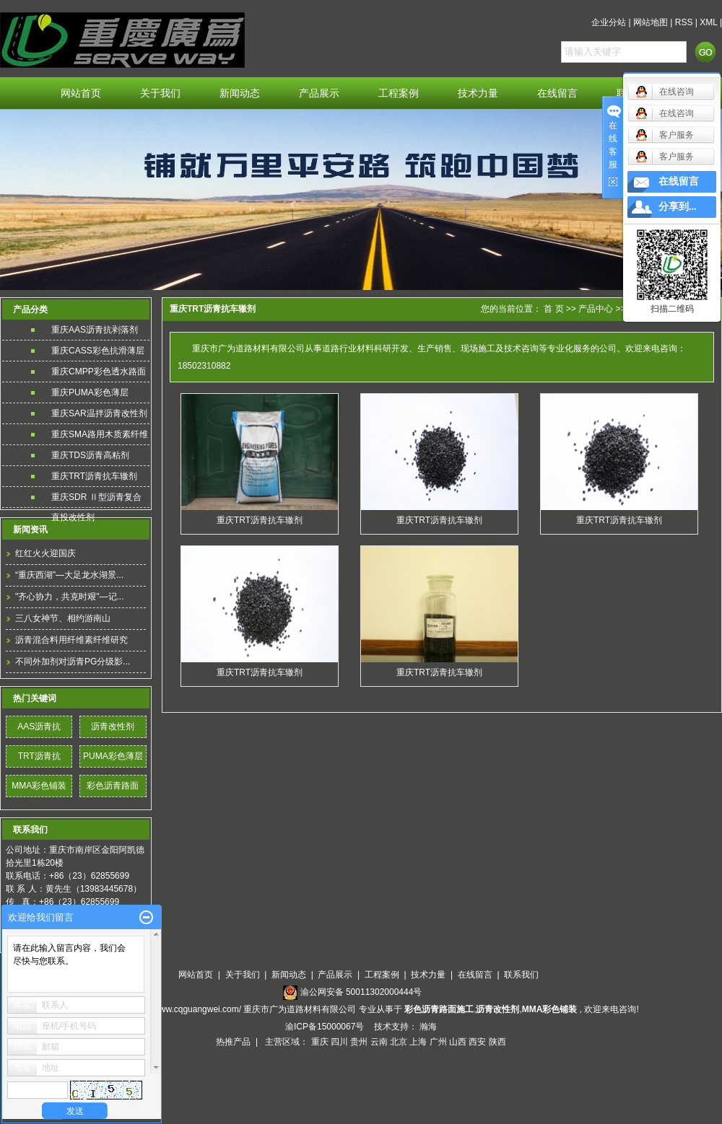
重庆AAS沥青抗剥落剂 (94, 330)
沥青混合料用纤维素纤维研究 (71, 640)
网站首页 (81, 93)
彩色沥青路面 (113, 786)
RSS (684, 22)
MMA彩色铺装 (39, 786)
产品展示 (319, 93)
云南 (379, 1042)
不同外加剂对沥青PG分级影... (72, 662)
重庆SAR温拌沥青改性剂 (99, 413)
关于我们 (160, 93)
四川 (339, 1042)
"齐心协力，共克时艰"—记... (69, 597)
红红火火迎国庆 (45, 553)
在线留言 (557, 93)
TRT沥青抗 (39, 756)
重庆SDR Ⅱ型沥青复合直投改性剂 (96, 499)
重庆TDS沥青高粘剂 (90, 455)
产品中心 (595, 309)
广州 (438, 1042)
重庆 (320, 1042)
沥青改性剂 (112, 726)
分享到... (677, 206)
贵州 (358, 1042)
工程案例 (398, 93)
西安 (477, 1042)
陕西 (497, 1042)
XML (708, 22)
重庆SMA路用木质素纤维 (99, 434)
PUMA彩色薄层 (113, 756)
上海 (418, 1042)
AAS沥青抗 (39, 726)
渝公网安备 (361, 992)
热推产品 (233, 1042)
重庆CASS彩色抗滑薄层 (97, 351)
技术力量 (478, 93)
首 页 (553, 309)
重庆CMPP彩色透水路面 (98, 371)
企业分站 (608, 22)
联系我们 (521, 975)
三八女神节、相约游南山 (62, 618)
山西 (457, 1042)
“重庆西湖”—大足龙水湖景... (69, 575)
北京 (398, 1042)
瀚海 (428, 1027)
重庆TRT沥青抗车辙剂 (94, 476)
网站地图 (650, 22)
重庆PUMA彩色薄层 (90, 392)
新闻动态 (239, 93)
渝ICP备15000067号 (326, 1027)
